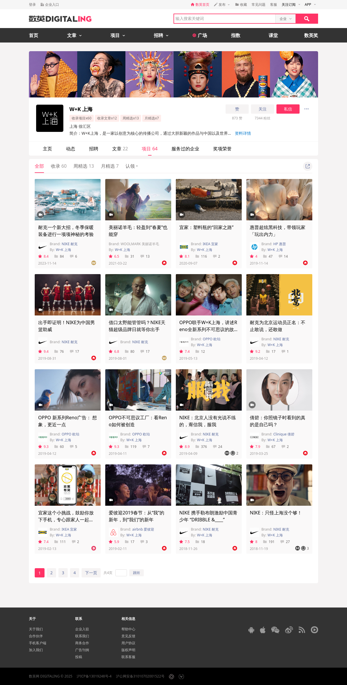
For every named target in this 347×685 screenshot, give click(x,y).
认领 (131, 166)
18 (200, 541)
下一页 (91, 572)
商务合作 (82, 642)
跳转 (136, 572)
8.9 (184, 446)
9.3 (43, 446)
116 (201, 256)
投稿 (78, 656)
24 (217, 446)
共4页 (108, 572)
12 (200, 351)
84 (59, 256)
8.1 (184, 256)
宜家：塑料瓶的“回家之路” (206, 227)
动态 (70, 148)
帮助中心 (128, 629)
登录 (32, 4)
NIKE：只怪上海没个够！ (276, 512)
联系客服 (128, 656)
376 (201, 446)
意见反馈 (128, 636)
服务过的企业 (185, 148)
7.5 (184, 541)
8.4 (43, 256)
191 (269, 541)
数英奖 (311, 35)
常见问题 (258, 4)
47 (268, 256)
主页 (47, 148)
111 (60, 541)
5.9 (114, 541)
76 (59, 351)
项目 (149, 148)
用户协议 (128, 642)
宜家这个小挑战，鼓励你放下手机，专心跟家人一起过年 (66, 519)
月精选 (110, 166)
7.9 (255, 446)
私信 (288, 109)
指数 (235, 35)
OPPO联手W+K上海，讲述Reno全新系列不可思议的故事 (208, 329)
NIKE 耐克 (69, 243)
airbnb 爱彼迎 (143, 529)
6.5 (114, 256)
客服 (273, 4)
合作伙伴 (36, 636)
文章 (120, 148)
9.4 (43, 351)
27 (285, 541)
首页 (33, 35)
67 (271, 446)
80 (129, 351)
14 (283, 256)
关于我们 (36, 629)
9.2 (255, 351)
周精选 (83, 166)
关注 (263, 109)
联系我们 (82, 636)
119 (130, 446)
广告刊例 (82, 649)
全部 (39, 166)
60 (59, 446)
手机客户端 (37, 642)
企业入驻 (82, 629)
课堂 (273, 35)
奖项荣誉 (222, 148)
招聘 (93, 148)
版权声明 (128, 649)
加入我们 (36, 649)
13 (145, 256)
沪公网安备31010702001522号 (140, 676)
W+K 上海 (63, 249)
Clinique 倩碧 (283, 434)
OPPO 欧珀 (211, 339)
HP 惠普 (279, 243)
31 (129, 256)
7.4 (184, 351)
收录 (59, 166)
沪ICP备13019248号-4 (94, 676)
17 (74, 351)
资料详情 (243, 133)
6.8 (114, 351)
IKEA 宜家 (210, 243)
